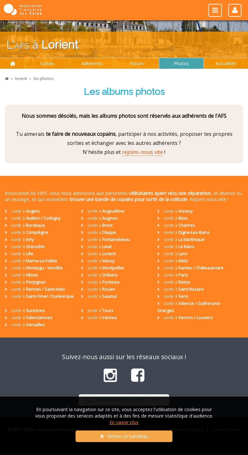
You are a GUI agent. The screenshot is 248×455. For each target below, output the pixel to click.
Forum (136, 63)
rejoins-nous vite (142, 152)
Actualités (226, 63)
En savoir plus (124, 422)
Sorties (47, 63)
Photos (181, 63)
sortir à (22, 211)
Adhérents (92, 63)
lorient (21, 78)
